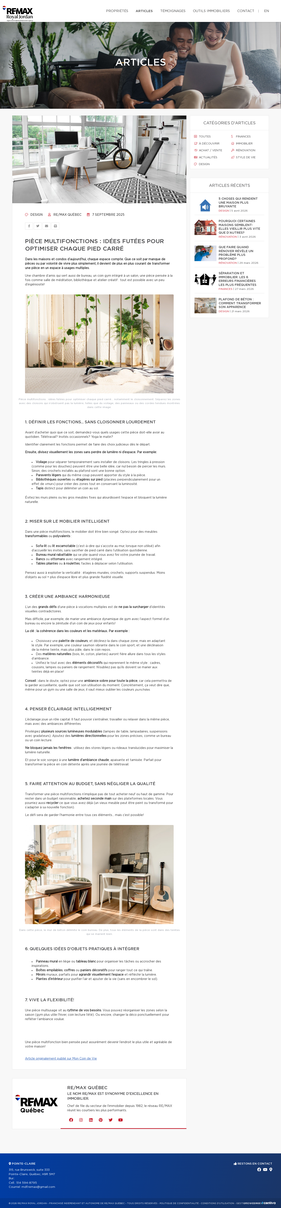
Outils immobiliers (211, 11)
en (266, 11)
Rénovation (243, 150)
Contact (245, 11)
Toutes (202, 136)
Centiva (269, 1202)
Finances (241, 136)
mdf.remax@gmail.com (38, 1187)
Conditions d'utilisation (217, 1203)
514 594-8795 (26, 1182)
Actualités (205, 157)
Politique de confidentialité (179, 1203)
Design (34, 214)
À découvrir (207, 143)
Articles (144, 11)
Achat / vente (208, 150)
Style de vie (243, 157)
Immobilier (242, 143)
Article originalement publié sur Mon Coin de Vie (61, 1058)
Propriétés (117, 11)
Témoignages (173, 11)
